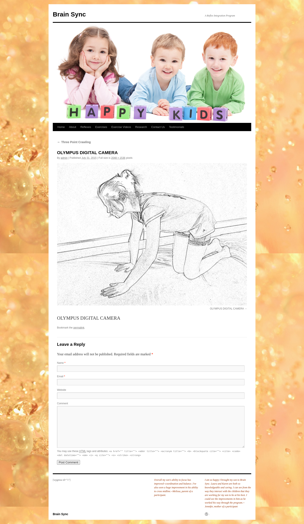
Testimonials (176, 127)
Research (141, 127)
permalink (78, 327)
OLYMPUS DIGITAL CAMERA (227, 308)
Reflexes (85, 127)
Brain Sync (69, 14)
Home (61, 127)
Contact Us (158, 127)
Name (61, 362)
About (72, 127)
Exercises (101, 127)
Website (61, 389)
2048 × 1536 (118, 157)
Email (61, 376)
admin (64, 157)
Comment (62, 403)
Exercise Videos (121, 127)
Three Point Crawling (74, 142)
